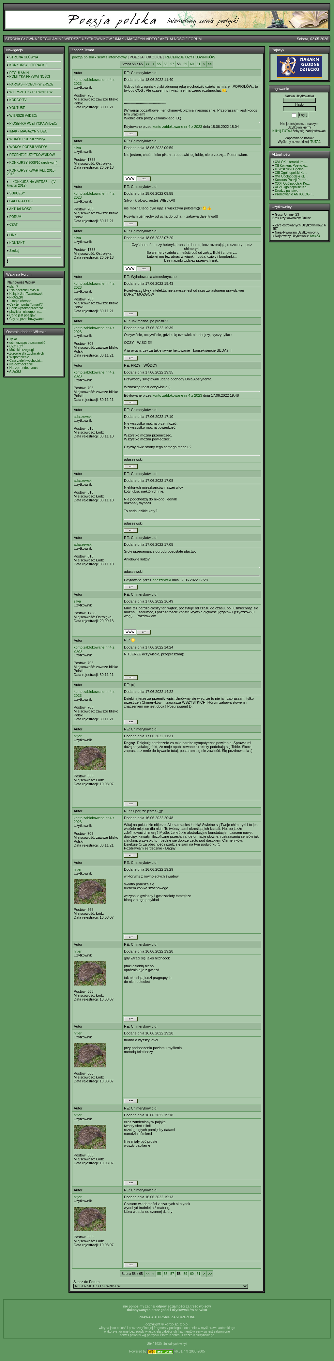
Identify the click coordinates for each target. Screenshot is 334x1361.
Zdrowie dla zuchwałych (26, 353)
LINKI (13, 235)
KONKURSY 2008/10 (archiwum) (33, 162)
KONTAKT (16, 243)
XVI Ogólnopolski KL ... (291, 176)
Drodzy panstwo (286, 190)
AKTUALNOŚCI (172, 39)
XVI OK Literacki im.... (291, 162)
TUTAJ (315, 142)
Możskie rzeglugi (21, 350)
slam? (13, 286)
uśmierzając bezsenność (27, 342)
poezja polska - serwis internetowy (99, 57)
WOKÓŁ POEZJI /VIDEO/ (28, 147)
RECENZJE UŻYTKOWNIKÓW (32, 155)
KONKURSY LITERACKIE (28, 65)
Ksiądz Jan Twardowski (26, 294)
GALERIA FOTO (21, 201)
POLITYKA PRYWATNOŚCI (29, 76)
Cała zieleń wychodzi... (26, 360)
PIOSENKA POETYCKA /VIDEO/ (33, 123)
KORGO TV (18, 100)
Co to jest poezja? (22, 315)
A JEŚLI (15, 371)
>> (210, 64)
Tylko (13, 339)
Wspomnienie (19, 357)
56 (165, 64)
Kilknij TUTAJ (282, 131)
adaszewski (83, 417)
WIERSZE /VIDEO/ (23, 115)
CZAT (13, 224)
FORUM (195, 39)
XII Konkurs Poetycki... (291, 165)
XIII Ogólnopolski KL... (291, 173)
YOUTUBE (17, 108)
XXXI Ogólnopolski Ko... (292, 183)
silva (77, 148)
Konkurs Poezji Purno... (292, 180)
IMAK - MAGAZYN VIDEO (136, 39)
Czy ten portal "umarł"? (26, 304)
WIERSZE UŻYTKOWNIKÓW (88, 39)
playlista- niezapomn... (25, 311)
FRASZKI (16, 297)
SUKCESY (17, 193)
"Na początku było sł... (25, 290)
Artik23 (315, 236)
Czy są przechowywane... (27, 319)
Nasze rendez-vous (23, 368)
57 (172, 64)
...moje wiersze (20, 301)
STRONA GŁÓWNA (21, 39)
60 (192, 64)
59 (185, 64)
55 (159, 64)
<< (148, 64)
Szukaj (14, 250)
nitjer (78, 736)
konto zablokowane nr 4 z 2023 (177, 127)
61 (198, 64)
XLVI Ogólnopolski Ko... (292, 187)
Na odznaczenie (21, 364)
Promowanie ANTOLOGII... (294, 194)
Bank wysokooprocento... (27, 308)
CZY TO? (16, 346)
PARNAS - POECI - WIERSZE (31, 84)
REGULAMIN (50, 39)
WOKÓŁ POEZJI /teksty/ (27, 139)
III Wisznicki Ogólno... (290, 169)
